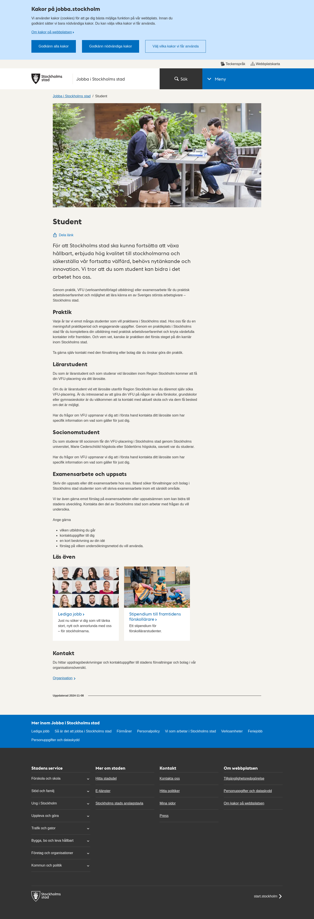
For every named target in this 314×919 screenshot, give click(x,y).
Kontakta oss (170, 778)
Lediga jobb (70, 614)
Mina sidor (168, 803)
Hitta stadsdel (106, 778)
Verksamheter (232, 731)
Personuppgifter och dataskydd (55, 740)
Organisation (63, 678)
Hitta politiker (170, 791)
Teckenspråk (232, 64)
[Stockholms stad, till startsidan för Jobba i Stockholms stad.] (92, 79)
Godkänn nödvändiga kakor (110, 46)
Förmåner (124, 731)
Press (164, 816)
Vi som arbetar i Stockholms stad (190, 731)
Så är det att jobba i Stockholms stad (83, 731)
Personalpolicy (148, 731)
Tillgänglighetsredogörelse (244, 778)
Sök (181, 79)
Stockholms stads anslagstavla (119, 803)
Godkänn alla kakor (54, 46)
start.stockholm (268, 896)
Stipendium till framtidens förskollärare (155, 616)
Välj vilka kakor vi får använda (175, 46)
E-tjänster (103, 791)
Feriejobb (255, 731)
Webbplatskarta (265, 64)
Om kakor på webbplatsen (51, 32)
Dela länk (63, 235)
